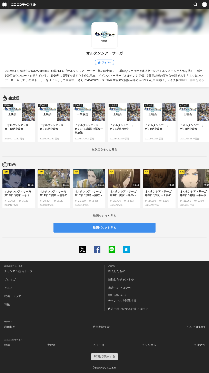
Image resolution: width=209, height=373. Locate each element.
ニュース (98, 345)
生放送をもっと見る (104, 149)
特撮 (7, 304)
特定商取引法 (101, 327)
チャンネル (149, 345)
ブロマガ (10, 279)
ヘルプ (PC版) (196, 327)
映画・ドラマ (12, 296)
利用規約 (10, 327)
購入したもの (116, 271)
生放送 (51, 345)
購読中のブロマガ (119, 287)
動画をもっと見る (104, 215)
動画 (7, 345)
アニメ (8, 287)
